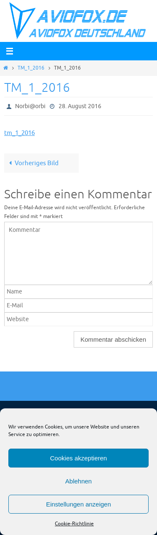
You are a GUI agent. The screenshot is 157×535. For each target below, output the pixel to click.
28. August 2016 (80, 106)
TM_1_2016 (31, 68)
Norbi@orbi (30, 106)
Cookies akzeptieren (78, 458)
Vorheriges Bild (32, 163)
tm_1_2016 (19, 133)
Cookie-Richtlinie (74, 523)
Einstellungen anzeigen (78, 504)
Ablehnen (78, 481)
